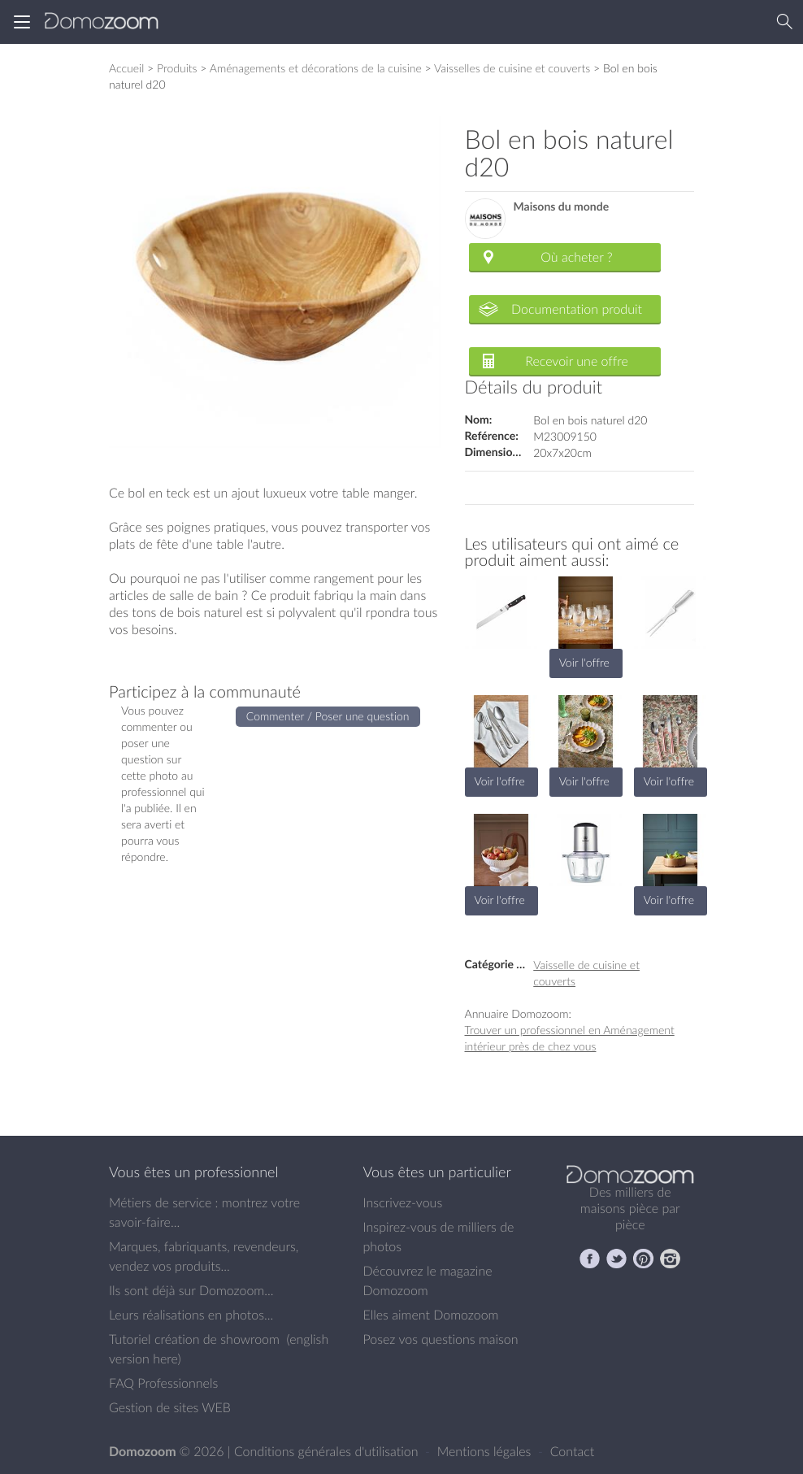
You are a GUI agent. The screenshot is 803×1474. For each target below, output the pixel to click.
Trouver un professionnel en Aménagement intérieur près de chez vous (570, 1038)
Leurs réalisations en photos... (191, 1315)
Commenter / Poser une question (328, 716)
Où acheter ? (576, 257)
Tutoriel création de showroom (194, 1339)
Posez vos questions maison (441, 1339)
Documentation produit (576, 309)
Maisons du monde (562, 207)
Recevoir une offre (576, 361)
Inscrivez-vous (403, 1202)
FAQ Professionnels (163, 1383)
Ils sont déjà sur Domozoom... (191, 1290)
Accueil (126, 68)
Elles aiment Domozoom (431, 1315)
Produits (177, 68)
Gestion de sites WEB (170, 1407)
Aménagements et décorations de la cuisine (316, 68)
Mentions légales (486, 1451)
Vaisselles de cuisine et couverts (512, 68)
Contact (572, 1451)
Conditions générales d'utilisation (328, 1451)
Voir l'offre (584, 662)
